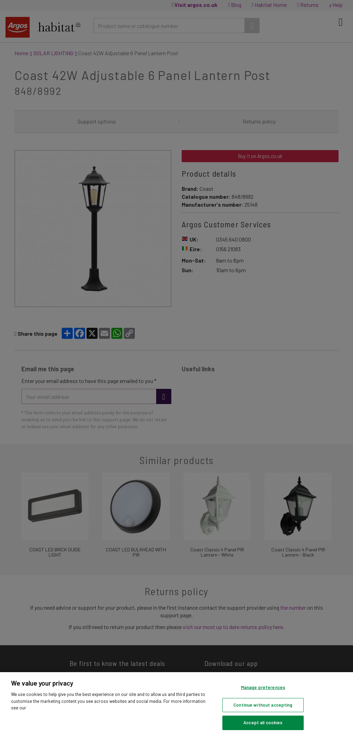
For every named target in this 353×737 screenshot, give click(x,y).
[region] (176, 704)
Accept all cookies (262, 722)
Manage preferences (263, 687)
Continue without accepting (262, 705)
